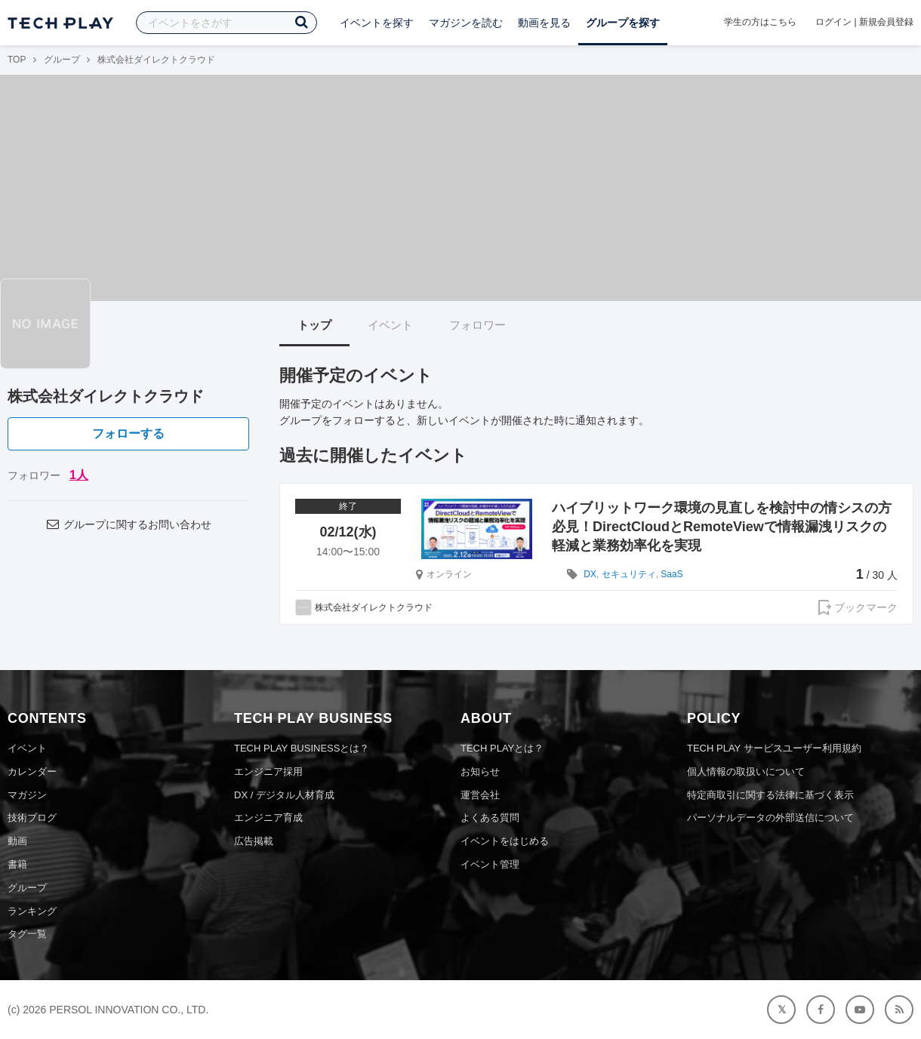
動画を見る (544, 23)
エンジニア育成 (268, 817)
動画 (17, 841)
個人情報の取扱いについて (746, 771)
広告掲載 (253, 841)
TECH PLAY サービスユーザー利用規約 (774, 748)
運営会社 (480, 795)
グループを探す (623, 23)
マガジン (27, 795)
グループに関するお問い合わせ (128, 524)
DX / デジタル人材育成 (284, 795)
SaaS (671, 574)
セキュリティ (629, 574)
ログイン (833, 22)
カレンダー (32, 771)
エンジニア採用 (268, 771)
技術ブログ (32, 817)
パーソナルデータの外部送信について (770, 817)
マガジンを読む (466, 23)
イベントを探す (377, 23)
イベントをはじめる (505, 841)
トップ (314, 324)
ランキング (32, 911)
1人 (78, 475)
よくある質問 (490, 817)
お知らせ (480, 771)
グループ (62, 59)
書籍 (17, 864)
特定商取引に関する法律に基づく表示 (770, 795)
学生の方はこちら (760, 22)
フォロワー (477, 324)
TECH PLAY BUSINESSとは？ (301, 748)
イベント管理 (490, 864)
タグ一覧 (27, 933)
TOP (17, 59)
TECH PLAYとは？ (502, 748)
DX (590, 574)
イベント (390, 324)
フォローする (128, 433)
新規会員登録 (886, 22)
